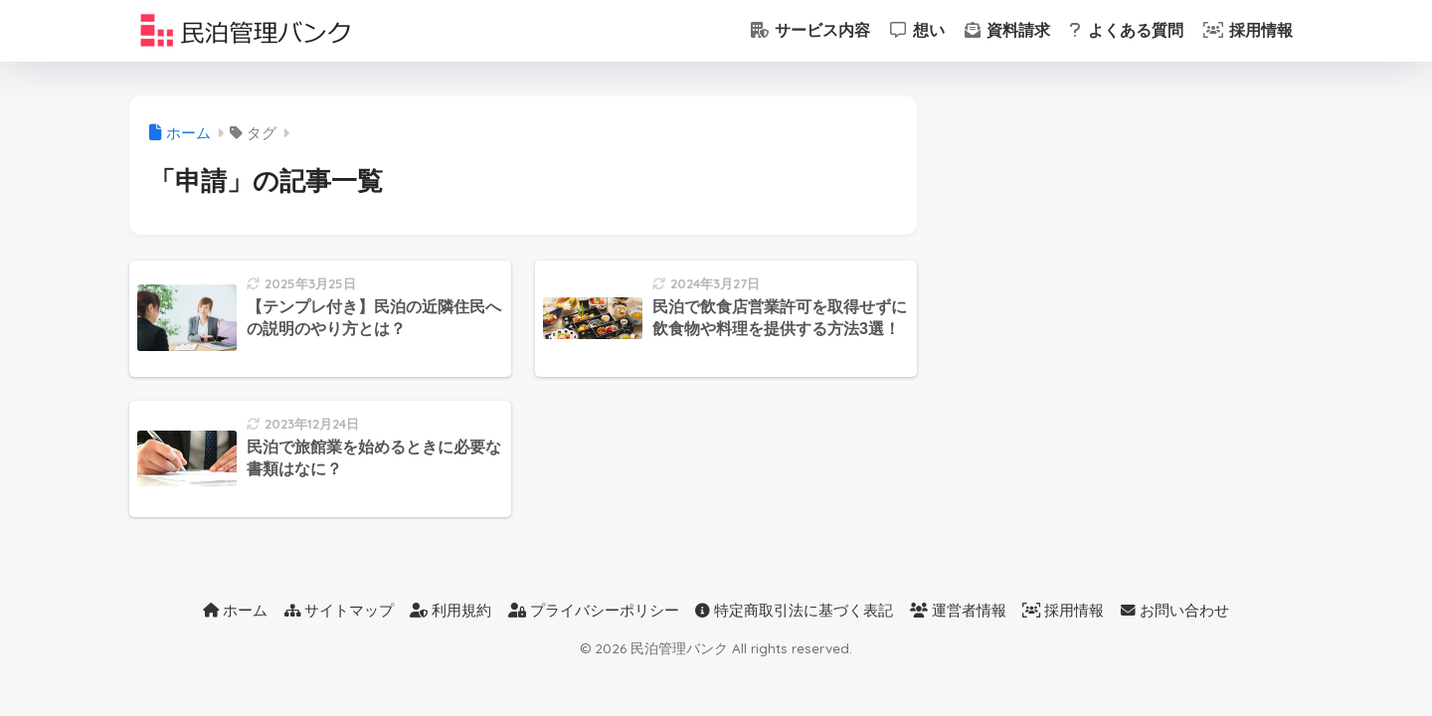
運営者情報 (958, 611)
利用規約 (450, 611)
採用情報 (1248, 30)
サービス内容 (810, 30)
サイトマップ (339, 611)
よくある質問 (1126, 30)
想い (917, 30)
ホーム (235, 611)
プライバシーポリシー (593, 611)
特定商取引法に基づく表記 (794, 611)
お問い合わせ (1175, 611)
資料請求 (1007, 30)
